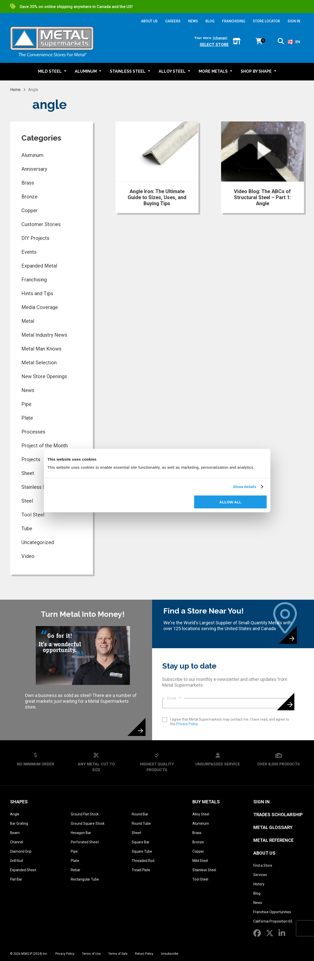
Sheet (136, 833)
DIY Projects (35, 238)
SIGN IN (294, 21)
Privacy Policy (187, 724)
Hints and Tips (37, 293)
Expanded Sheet (23, 870)
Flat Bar (16, 879)
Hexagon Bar (81, 833)
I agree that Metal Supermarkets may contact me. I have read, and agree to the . (229, 721)
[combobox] (294, 42)
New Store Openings (44, 376)
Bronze (29, 197)
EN (294, 41)
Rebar (75, 870)
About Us (264, 853)
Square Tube (142, 851)
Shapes (19, 801)
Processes (33, 432)
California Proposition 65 (272, 921)
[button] (281, 42)
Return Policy (144, 953)
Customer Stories (41, 224)
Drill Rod (16, 861)
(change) (220, 38)
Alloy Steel (200, 814)
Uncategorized (37, 542)
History (258, 884)
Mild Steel (200, 861)
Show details (244, 487)
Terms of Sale (117, 953)
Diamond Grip (20, 851)
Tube (26, 529)
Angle (14, 814)
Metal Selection (39, 363)
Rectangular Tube (85, 879)
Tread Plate (141, 870)
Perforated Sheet (85, 842)
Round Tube (141, 823)
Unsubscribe (169, 953)
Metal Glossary (273, 827)
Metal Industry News (44, 335)
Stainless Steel (204, 870)
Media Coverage (39, 307)
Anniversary (34, 169)
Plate (27, 418)
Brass (27, 183)
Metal (27, 321)
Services (260, 875)
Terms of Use (91, 953)
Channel (16, 842)
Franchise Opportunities (272, 912)
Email (174, 698)
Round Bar (140, 814)
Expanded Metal (39, 266)
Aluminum (32, 155)
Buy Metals (206, 801)
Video (27, 556)
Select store (214, 44)
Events (29, 252)
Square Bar (141, 842)
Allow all (230, 502)
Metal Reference (273, 840)
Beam (15, 833)
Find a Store (262, 865)
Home (15, 89)
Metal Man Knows (41, 349)
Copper (29, 210)
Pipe (26, 404)
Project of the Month (44, 446)
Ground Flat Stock (85, 814)
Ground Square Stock (87, 823)
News (27, 390)
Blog (256, 893)
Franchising (34, 280)
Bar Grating (19, 823)
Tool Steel (32, 515)
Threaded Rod (143, 861)
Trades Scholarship (278, 814)
